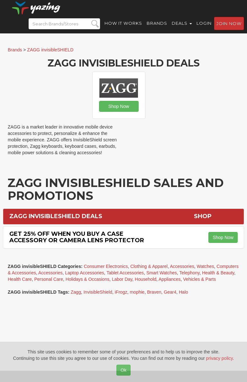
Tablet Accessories (125, 272)
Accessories (182, 266)
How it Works (123, 28)
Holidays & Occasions (87, 279)
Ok (123, 370)
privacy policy (219, 358)
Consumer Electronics (106, 266)
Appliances (170, 279)
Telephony (189, 272)
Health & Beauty (218, 272)
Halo (183, 292)
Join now (229, 29)
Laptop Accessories (84, 272)
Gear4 (170, 292)
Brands (157, 28)
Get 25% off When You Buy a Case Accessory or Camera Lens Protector (76, 237)
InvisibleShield (97, 292)
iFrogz (121, 292)
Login (204, 28)
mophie (137, 292)
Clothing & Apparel (149, 266)
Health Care (20, 279)
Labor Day (122, 279)
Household (145, 279)
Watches (205, 266)
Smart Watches (161, 272)
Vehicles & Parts (199, 279)
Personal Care (48, 279)
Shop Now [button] (118, 106)
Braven (154, 292)
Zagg (76, 292)
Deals (182, 28)
